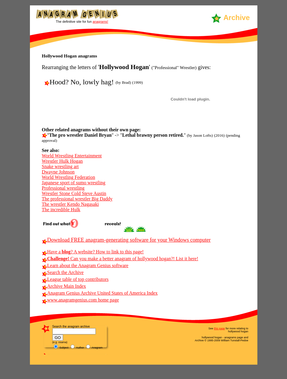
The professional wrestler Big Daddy (77, 198)
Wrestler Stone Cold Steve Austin (74, 193)
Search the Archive (63, 272)
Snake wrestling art (60, 166)
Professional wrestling (63, 188)
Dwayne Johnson (58, 171)
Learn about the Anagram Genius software (85, 265)
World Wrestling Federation (68, 177)
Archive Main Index (64, 286)
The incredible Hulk (61, 209)
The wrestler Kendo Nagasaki (70, 204)
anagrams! (100, 21)
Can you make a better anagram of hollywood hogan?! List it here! (120, 258)
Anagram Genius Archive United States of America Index (100, 293)
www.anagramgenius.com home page (80, 299)
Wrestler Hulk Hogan (62, 161)
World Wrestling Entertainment (72, 155)
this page (219, 328)
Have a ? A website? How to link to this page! (93, 251)
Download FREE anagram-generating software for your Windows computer (126, 240)
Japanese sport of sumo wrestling (73, 182)
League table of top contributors (75, 279)
